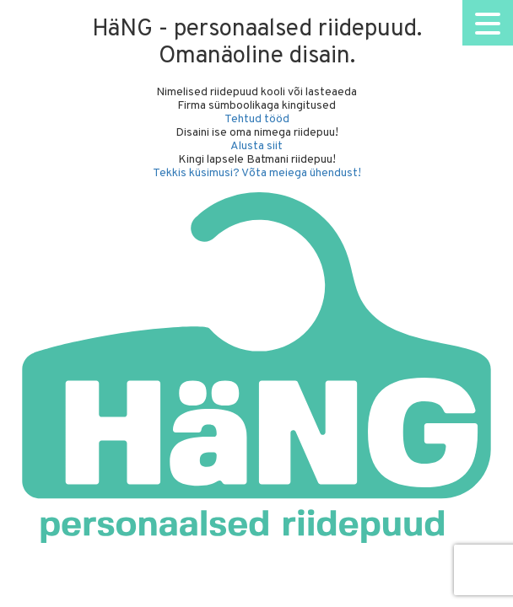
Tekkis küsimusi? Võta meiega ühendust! (257, 173)
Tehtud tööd (256, 119)
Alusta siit (256, 146)
